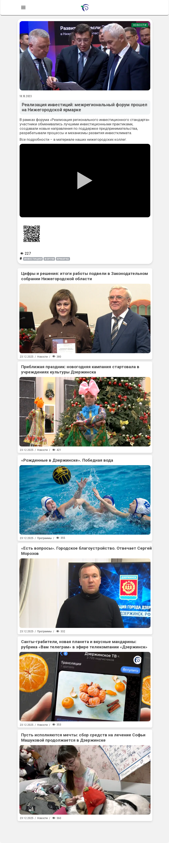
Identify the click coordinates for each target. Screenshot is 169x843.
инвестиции (33, 259)
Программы (44, 538)
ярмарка (63, 259)
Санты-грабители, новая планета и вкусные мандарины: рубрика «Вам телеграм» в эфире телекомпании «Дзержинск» (84, 644)
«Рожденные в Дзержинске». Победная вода (67, 460)
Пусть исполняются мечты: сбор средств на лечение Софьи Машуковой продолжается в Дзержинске (83, 737)
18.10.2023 (26, 96)
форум (49, 259)
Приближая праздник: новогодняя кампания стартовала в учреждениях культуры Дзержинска (80, 369)
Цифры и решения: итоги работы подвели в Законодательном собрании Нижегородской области (84, 276)
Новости (140, 25)
